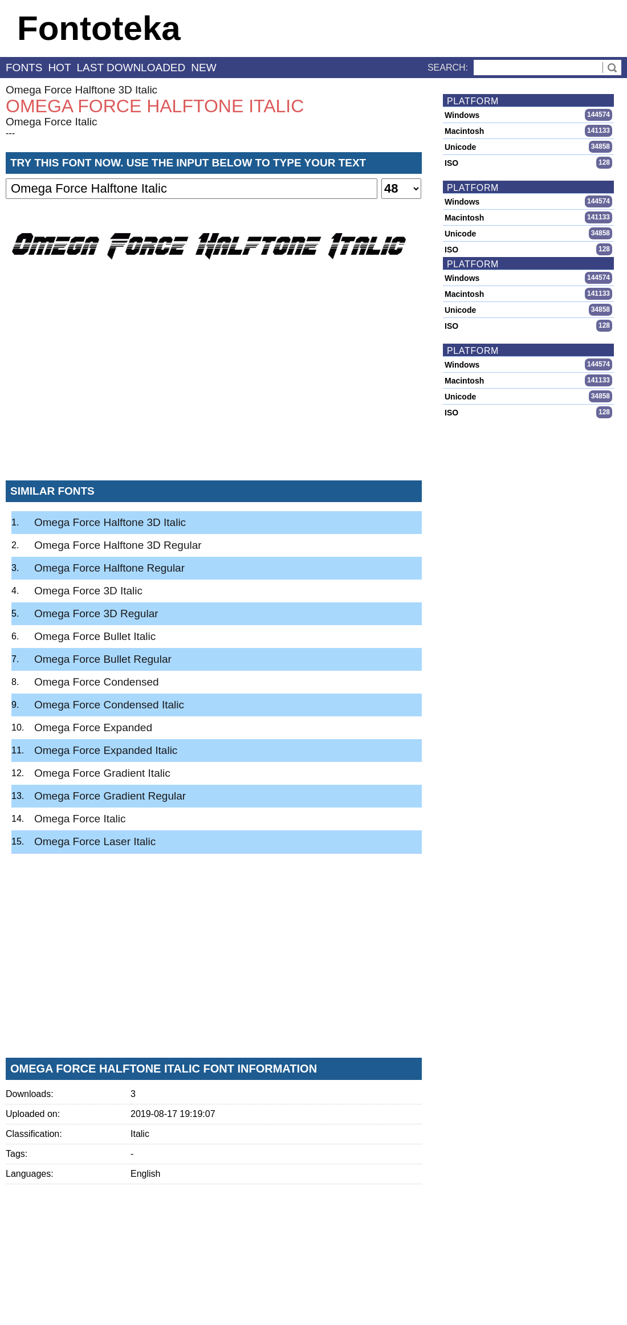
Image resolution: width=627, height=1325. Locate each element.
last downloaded (131, 68)
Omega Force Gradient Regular (110, 796)
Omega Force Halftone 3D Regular (118, 545)
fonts (24, 68)
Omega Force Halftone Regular (109, 568)
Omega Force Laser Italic (95, 841)
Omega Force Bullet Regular (103, 659)
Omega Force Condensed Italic (109, 705)
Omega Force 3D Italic (88, 591)
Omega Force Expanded (93, 727)
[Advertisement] (214, 387)
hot (59, 68)
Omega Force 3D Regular (96, 613)
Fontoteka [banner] (99, 28)
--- (10, 133)
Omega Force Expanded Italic (105, 750)
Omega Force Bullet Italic (95, 636)
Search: (447, 67)
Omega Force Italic (51, 122)
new (203, 68)
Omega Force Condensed (96, 682)
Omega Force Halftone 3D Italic (81, 90)
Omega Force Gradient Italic (102, 773)
